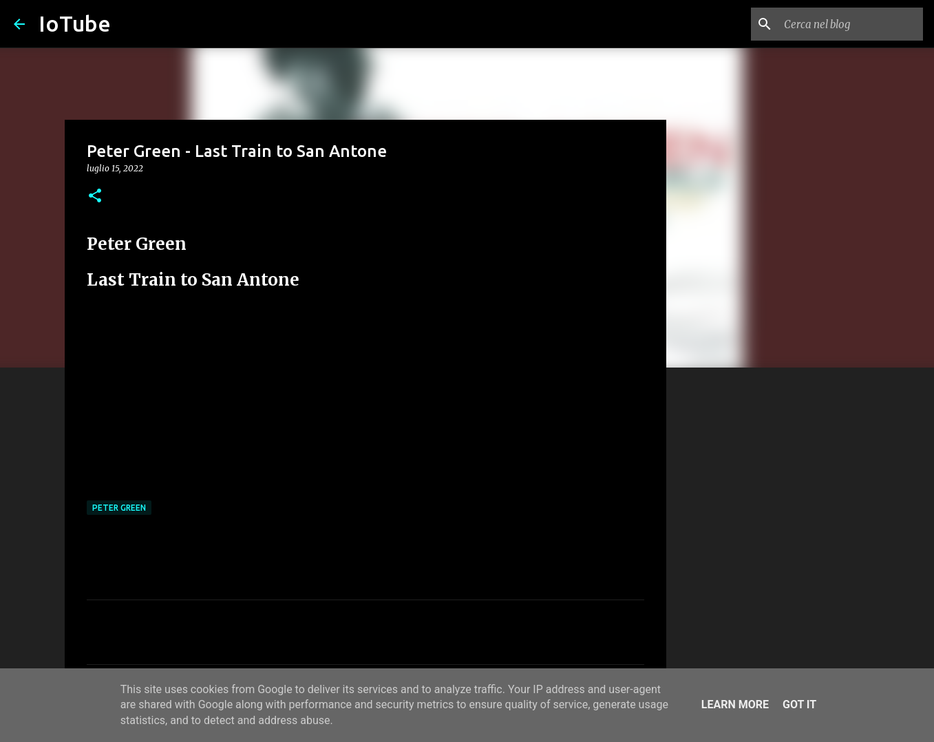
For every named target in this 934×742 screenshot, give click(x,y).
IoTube (75, 23)
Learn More (735, 704)
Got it (799, 704)
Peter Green (119, 507)
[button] (95, 196)
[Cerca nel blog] (850, 24)
